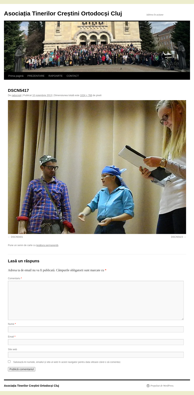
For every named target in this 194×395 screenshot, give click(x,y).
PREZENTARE (36, 75)
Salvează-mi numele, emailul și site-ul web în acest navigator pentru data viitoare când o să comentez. (67, 362)
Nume (12, 324)
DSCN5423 (177, 237)
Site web (12, 349)
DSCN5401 (17, 237)
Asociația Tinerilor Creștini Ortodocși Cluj (63, 13)
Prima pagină (16, 75)
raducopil (16, 95)
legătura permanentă (47, 245)
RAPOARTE (55, 75)
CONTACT (73, 75)
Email (11, 336)
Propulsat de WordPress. (162, 385)
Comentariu (15, 278)
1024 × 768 (86, 95)
